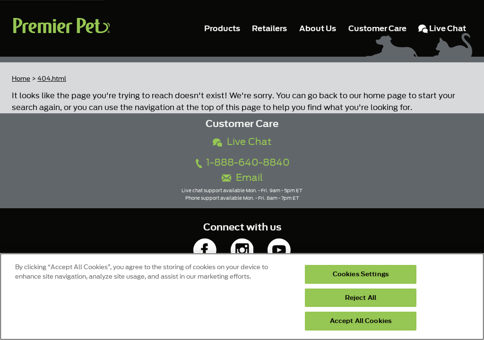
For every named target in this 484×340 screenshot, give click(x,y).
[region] (242, 296)
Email (242, 178)
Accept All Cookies (360, 320)
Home (21, 78)
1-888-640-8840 (242, 163)
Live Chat (242, 142)
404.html (51, 78)
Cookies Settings (361, 274)
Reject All (360, 297)
